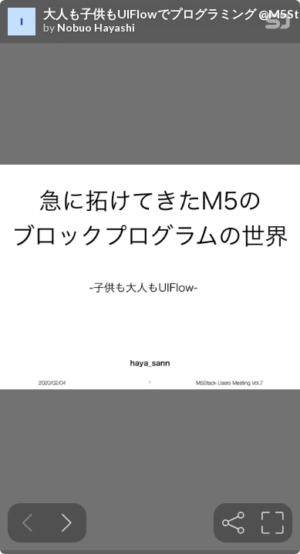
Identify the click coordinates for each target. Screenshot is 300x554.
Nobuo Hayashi (96, 27)
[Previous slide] (27, 523)
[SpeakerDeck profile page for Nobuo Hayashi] (21, 22)
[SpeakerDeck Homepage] (277, 24)
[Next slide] (66, 523)
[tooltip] (233, 523)
